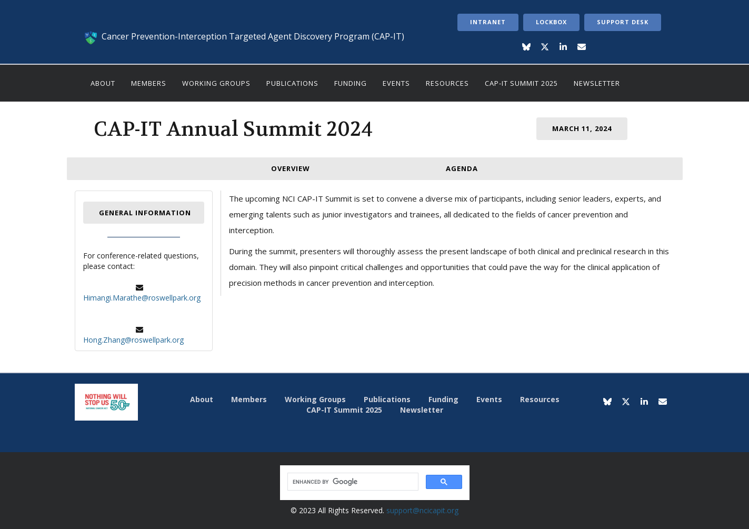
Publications (292, 83)
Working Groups (216, 83)
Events (396, 83)
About (103, 83)
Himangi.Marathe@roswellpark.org (142, 298)
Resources (447, 83)
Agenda (462, 168)
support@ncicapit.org (422, 510)
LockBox (551, 22)
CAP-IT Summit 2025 (521, 83)
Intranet (488, 22)
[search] (352, 482)
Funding (350, 83)
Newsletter (597, 83)
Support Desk (622, 22)
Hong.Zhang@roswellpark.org (133, 340)
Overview (290, 168)
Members (148, 83)
